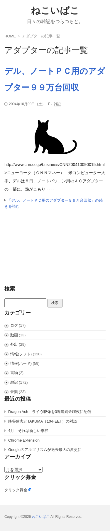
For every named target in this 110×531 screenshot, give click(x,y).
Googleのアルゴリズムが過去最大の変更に (45, 449)
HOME (10, 36)
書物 (14, 373)
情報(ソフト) (21, 354)
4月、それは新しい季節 (28, 430)
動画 (14, 335)
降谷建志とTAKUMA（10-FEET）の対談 (42, 421)
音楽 (14, 392)
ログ (14, 325)
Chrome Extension (24, 440)
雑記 (57, 104)
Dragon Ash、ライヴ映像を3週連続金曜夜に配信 (49, 411)
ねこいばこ (55, 10)
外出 (14, 344)
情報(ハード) (21, 363)
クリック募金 (15, 490)
